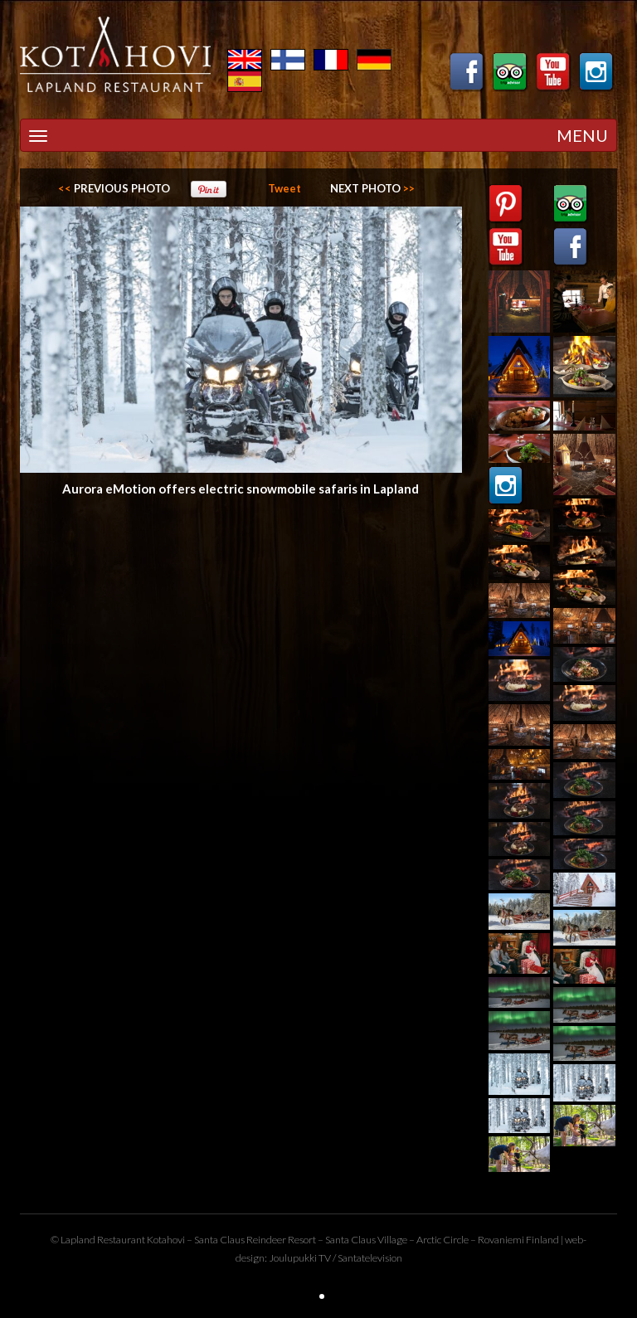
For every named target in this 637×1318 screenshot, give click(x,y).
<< (114, 188)
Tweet (284, 188)
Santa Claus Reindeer (240, 1239)
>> (372, 188)
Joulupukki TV (300, 1258)
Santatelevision (370, 1258)
